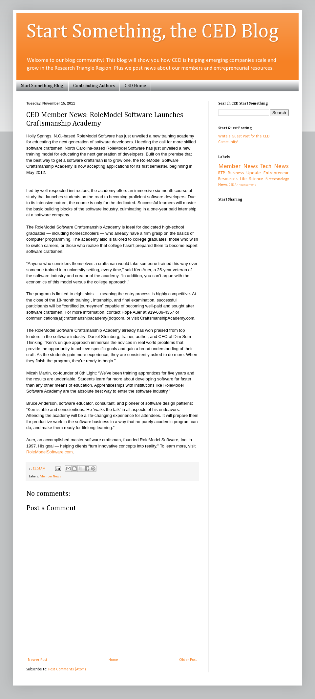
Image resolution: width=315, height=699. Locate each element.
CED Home (135, 86)
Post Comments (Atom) (67, 669)
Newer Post (37, 660)
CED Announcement (242, 184)
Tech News (274, 166)
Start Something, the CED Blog (152, 32)
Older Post (188, 660)
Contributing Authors (94, 86)
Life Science (251, 179)
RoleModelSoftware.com (49, 451)
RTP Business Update (239, 173)
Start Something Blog (42, 86)
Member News (50, 476)
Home (113, 660)
